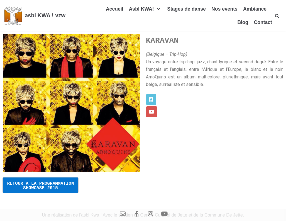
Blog (242, 22)
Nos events (224, 9)
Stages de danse (186, 9)
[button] (151, 99)
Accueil (114, 9)
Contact (263, 22)
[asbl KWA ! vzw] (34, 15)
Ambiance (255, 9)
